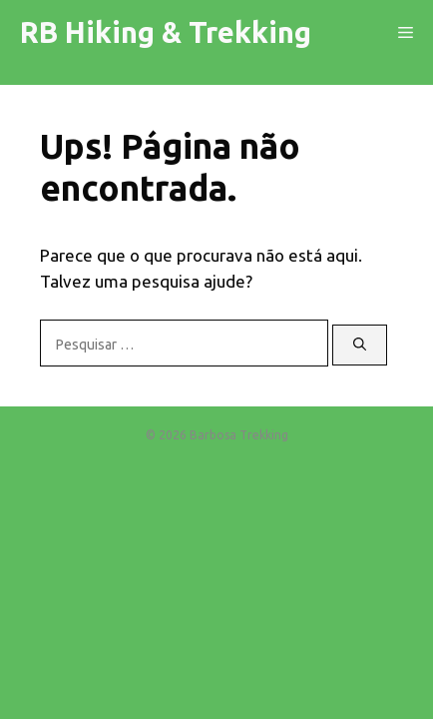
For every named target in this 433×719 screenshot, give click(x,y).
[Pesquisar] (359, 345)
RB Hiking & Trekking (165, 32)
